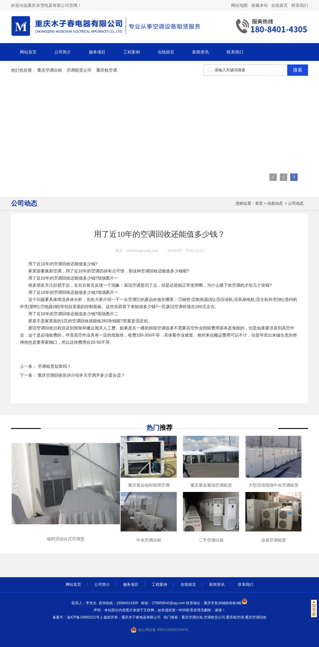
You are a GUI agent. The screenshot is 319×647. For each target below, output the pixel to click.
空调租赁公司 (79, 70)
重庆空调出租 (49, 70)
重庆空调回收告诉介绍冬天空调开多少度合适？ (81, 375)
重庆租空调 (106, 70)
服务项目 (97, 52)
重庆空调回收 (255, 617)
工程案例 (131, 52)
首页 (259, 203)
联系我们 (299, 5)
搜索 (297, 69)
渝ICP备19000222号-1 (85, 617)
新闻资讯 (200, 52)
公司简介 (62, 52)
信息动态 (275, 203)
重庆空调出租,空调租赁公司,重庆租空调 (212, 617)
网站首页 (28, 52)
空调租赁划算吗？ (54, 366)
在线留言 (279, 5)
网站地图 (239, 5)
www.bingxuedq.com (142, 251)
